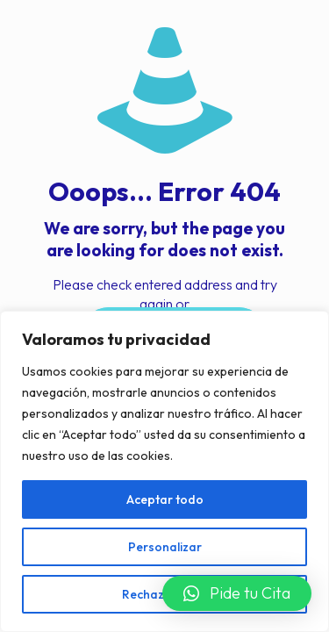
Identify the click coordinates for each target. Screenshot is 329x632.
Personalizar (165, 547)
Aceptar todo (165, 499)
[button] (236, 593)
